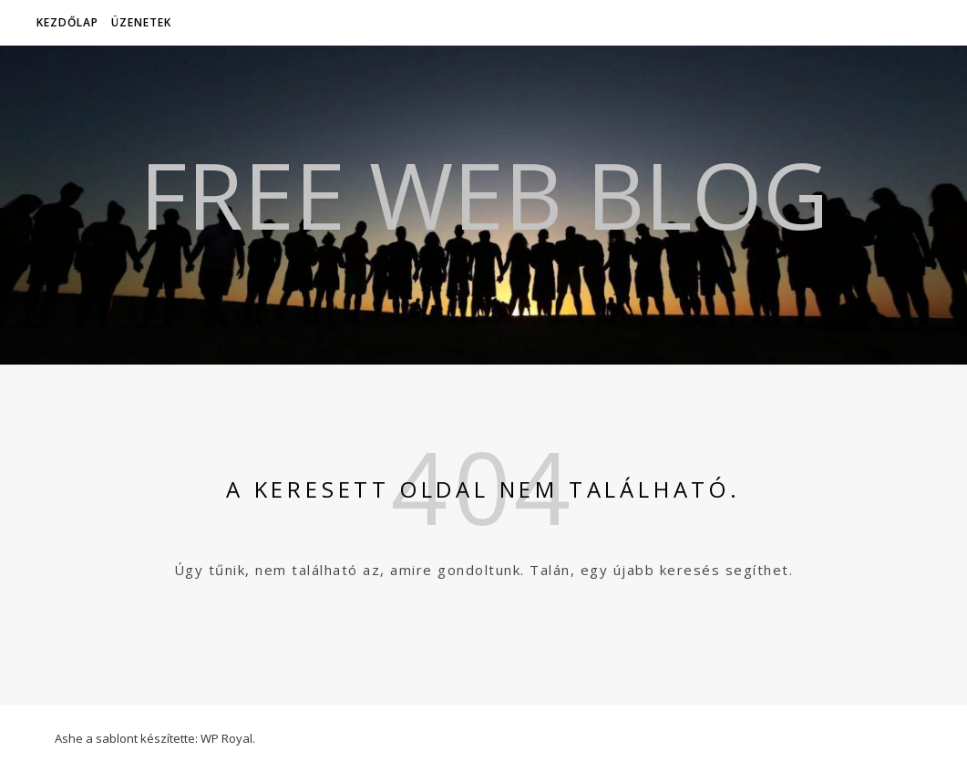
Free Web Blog (483, 194)
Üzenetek (141, 22)
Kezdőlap (67, 22)
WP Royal (226, 738)
